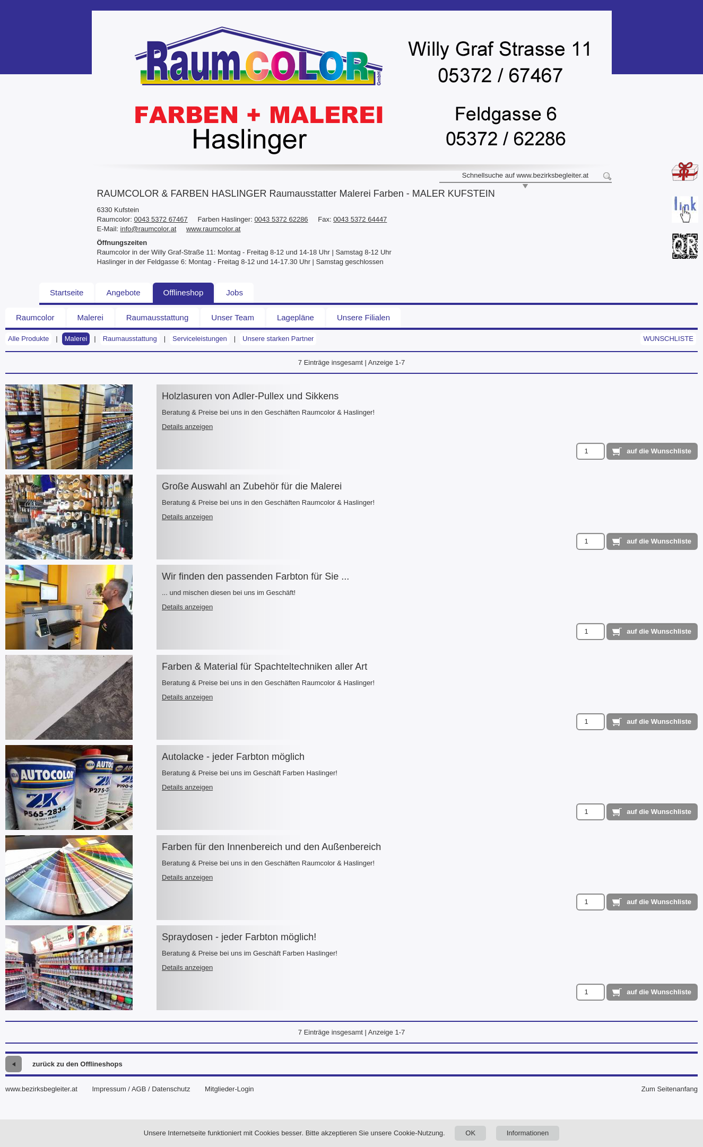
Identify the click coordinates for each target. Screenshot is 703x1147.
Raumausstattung (157, 317)
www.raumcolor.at (213, 229)
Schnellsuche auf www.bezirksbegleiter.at (525, 175)
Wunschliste (668, 339)
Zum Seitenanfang (669, 1089)
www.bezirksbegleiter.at (41, 1089)
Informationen (528, 1133)
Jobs (234, 292)
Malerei (90, 317)
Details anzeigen (187, 427)
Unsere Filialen (363, 317)
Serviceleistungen (199, 339)
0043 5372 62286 (281, 219)
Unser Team (232, 317)
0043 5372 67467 (161, 219)
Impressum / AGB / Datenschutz (141, 1089)
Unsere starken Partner (278, 339)
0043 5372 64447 (360, 219)
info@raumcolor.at (148, 229)
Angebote (123, 292)
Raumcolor (35, 317)
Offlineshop (183, 292)
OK (470, 1133)
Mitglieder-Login (229, 1089)
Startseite (66, 292)
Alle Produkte (28, 339)
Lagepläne (295, 317)
